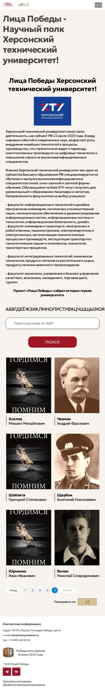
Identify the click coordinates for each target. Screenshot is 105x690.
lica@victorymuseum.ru (25, 635)
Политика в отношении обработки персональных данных (24, 683)
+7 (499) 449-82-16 (19, 640)
